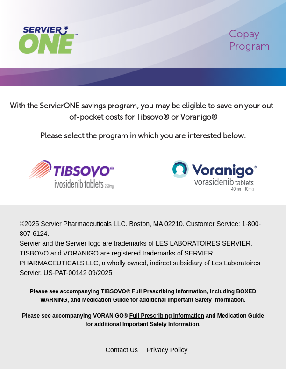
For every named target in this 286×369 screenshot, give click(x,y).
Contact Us (122, 350)
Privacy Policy (167, 350)
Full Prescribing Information (169, 291)
